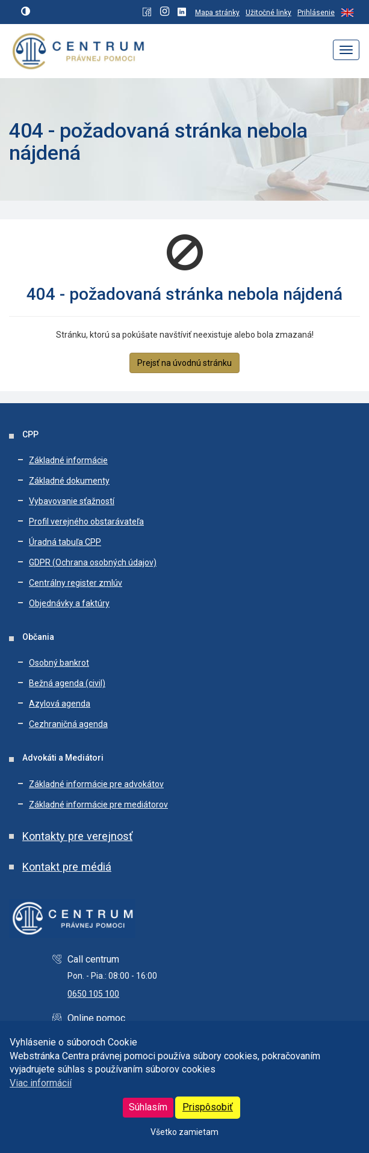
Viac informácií (41, 1083)
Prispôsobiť (207, 1107)
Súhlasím (148, 1107)
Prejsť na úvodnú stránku (184, 363)
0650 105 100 (93, 994)
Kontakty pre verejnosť (77, 836)
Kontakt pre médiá (66, 866)
